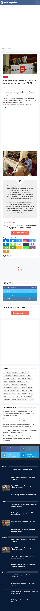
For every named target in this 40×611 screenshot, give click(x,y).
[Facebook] (6, 240)
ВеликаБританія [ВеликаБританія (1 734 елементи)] (8, 375)
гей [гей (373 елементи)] (27, 381)
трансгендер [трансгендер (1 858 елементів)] (7, 399)
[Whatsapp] (26, 247)
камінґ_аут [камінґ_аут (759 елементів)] (16, 387)
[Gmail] (32, 244)
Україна (5, 76)
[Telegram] (19, 240)
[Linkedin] (6, 244)
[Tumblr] (26, 244)
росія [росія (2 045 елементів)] (19, 393)
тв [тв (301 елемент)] (21, 396)
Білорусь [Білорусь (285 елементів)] (22, 372)
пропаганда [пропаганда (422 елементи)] (7, 393)
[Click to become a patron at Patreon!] (20, 232)
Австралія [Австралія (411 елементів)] (14, 372)
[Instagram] (26, 240)
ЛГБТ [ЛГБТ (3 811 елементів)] (29, 375)
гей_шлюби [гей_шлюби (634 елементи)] (6, 384)
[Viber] (32, 247)
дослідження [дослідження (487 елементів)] (22, 384)
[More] (6, 251)
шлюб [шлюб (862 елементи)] (19, 399)
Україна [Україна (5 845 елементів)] (24, 378)
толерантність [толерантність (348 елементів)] (27, 396)
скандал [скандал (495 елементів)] (30, 393)
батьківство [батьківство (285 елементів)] (12, 381)
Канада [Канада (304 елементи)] (16, 375)
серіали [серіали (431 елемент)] (24, 393)
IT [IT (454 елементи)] (4, 372)
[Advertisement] (20, 27)
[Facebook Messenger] (13, 240)
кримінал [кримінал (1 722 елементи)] (23, 387)
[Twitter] (32, 240)
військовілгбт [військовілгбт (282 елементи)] (20, 381)
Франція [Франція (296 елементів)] (30, 378)
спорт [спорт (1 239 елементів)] (5, 396)
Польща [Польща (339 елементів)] (13, 378)
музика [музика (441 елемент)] (13, 390)
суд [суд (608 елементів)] (17, 396)
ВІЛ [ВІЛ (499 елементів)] (27, 372)
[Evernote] (13, 244)
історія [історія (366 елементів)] (31, 399)
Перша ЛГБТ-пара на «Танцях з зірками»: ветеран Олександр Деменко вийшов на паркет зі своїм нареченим (17, 438)
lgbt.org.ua (12, 222)
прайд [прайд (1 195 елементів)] (30, 390)
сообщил (6, 105)
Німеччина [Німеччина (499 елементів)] (6, 378)
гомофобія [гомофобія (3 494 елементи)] (14, 384)
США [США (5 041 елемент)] (19, 378)
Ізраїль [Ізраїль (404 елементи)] (8, 372)
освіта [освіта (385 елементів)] (18, 390)
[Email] (13, 247)
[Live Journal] (19, 244)
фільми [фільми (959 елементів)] (14, 399)
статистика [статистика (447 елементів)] (11, 396)
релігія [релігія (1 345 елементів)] (13, 393)
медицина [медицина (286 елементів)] (6, 390)
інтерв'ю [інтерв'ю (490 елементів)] (25, 399)
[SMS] (6, 247)
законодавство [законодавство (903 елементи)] (8, 387)
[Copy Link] (19, 247)
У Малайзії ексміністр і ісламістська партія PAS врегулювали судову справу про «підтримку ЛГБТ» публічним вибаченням (18, 413)
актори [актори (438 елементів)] (5, 381)
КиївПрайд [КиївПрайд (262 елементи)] (22, 375)
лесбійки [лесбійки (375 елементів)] (30, 387)
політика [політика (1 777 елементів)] (24, 390)
